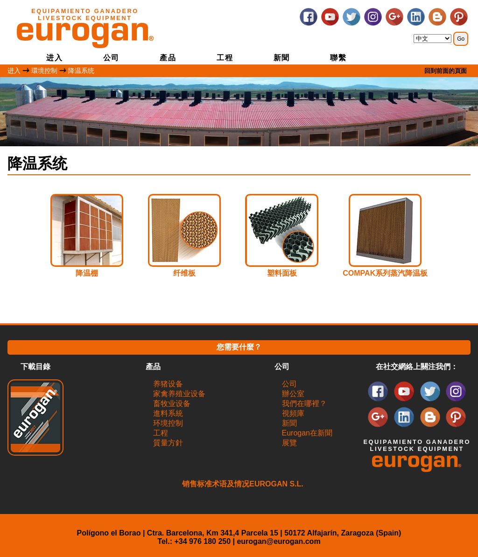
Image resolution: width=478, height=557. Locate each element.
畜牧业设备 (171, 403)
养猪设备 (168, 384)
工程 (225, 58)
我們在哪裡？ (304, 403)
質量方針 (168, 443)
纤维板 (184, 273)
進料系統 (168, 413)
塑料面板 (282, 273)
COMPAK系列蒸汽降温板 (385, 273)
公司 (111, 58)
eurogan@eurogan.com (278, 541)
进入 (54, 58)
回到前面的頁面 (445, 70)
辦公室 (293, 394)
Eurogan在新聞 (307, 433)
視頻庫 (293, 413)
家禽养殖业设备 (179, 394)
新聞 (282, 58)
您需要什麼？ (239, 347)
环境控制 (168, 423)
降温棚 (87, 273)
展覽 (289, 443)
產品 (168, 58)
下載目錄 (35, 367)
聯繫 (338, 58)
